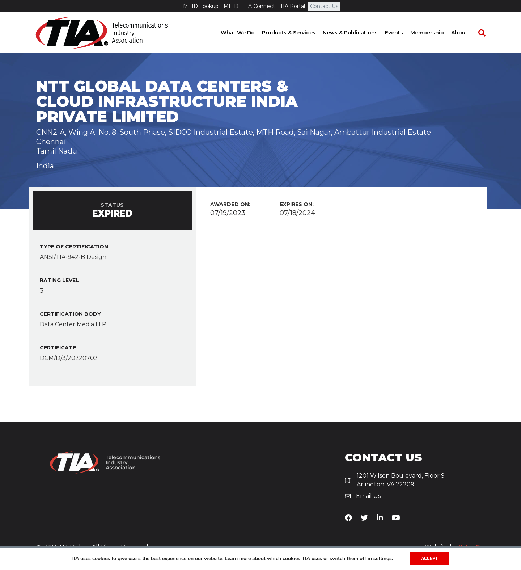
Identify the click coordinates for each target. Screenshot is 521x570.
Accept (429, 559)
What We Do (244, 32)
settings (382, 559)
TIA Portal (292, 6)
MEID (231, 6)
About (466, 32)
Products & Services (295, 32)
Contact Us (324, 6)
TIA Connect (259, 6)
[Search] (485, 33)
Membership (433, 32)
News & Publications (356, 32)
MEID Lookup (201, 6)
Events (400, 32)
